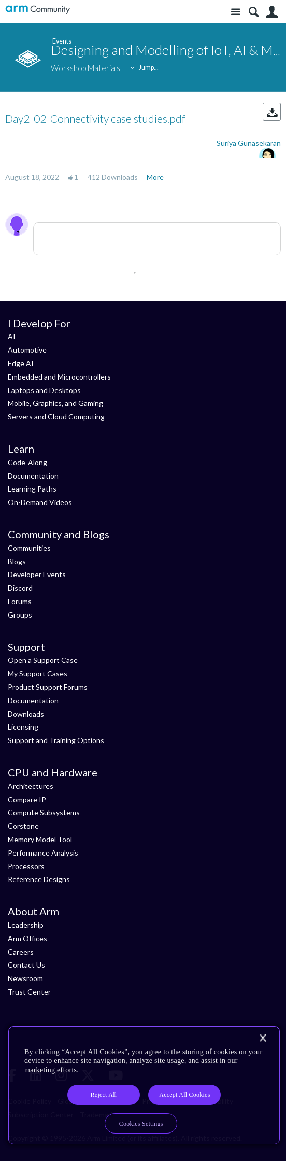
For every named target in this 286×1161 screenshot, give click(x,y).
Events (60, 41)
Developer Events (37, 574)
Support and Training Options (56, 740)
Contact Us (26, 964)
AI (12, 336)
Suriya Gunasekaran (249, 142)
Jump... (149, 68)
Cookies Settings (141, 1123)
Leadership (26, 924)
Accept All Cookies (184, 1094)
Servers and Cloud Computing (56, 416)
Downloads (26, 713)
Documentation (33, 475)
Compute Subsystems (44, 812)
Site (235, 12)
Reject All (104, 1094)
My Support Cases (37, 673)
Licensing (23, 726)
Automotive (27, 349)
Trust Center (29, 991)
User (272, 12)
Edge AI (21, 363)
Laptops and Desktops (44, 390)
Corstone (23, 825)
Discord (20, 587)
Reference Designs (39, 879)
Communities (29, 547)
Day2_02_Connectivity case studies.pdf (95, 118)
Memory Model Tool (40, 839)
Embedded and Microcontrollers (59, 376)
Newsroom (25, 978)
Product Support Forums (48, 686)
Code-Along (27, 462)
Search (254, 12)
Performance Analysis (43, 852)
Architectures (30, 785)
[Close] (262, 1038)
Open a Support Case (43, 659)
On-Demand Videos (40, 502)
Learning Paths (32, 488)
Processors (26, 866)
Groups (20, 614)
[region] (144, 1085)
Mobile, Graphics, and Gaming (55, 403)
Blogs (17, 561)
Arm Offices (27, 938)
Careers (21, 951)
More (155, 177)
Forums (20, 601)
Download (272, 112)
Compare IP (27, 799)
